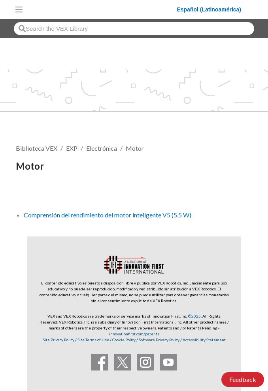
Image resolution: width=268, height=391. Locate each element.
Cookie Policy (124, 339)
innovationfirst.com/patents (134, 333)
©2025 (194, 316)
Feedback (242, 379)
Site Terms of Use (93, 339)
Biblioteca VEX (36, 148)
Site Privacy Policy (58, 339)
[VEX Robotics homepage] (102, 9)
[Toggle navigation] (18, 9)
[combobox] (134, 28)
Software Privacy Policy (159, 339)
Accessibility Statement (204, 339)
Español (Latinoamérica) (209, 9)
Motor (135, 148)
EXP (71, 148)
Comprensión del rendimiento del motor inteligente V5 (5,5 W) (107, 215)
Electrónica (101, 148)
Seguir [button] (29, 192)
